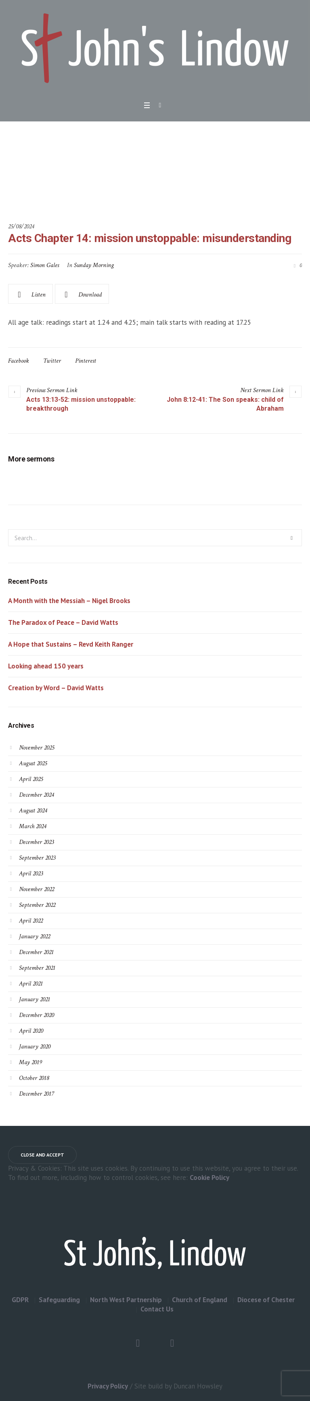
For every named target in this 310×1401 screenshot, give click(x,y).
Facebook (18, 361)
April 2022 (31, 921)
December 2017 (36, 1094)
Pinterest (85, 361)
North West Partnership (126, 1299)
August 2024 (33, 810)
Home (87, 180)
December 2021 (36, 952)
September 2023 (37, 858)
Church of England (199, 1299)
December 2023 (36, 842)
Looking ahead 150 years (46, 666)
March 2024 (32, 826)
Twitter (52, 361)
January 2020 (34, 1046)
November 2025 (36, 747)
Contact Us (157, 1309)
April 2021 (31, 983)
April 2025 (31, 779)
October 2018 (34, 1078)
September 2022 (37, 905)
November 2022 (36, 889)
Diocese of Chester (266, 1299)
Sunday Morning (94, 265)
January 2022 (34, 936)
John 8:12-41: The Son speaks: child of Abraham (225, 404)
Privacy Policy (108, 1386)
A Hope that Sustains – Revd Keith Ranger (70, 644)
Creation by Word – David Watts (56, 687)
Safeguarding (59, 1299)
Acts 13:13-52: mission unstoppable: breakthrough (81, 404)
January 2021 (34, 999)
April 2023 (31, 873)
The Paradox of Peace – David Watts (63, 622)
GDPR (20, 1299)
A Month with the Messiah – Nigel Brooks (69, 600)
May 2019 (30, 1062)
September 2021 (37, 968)
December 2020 (36, 1015)
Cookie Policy (209, 1177)
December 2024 (36, 795)
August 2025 (33, 763)
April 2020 (31, 1031)
